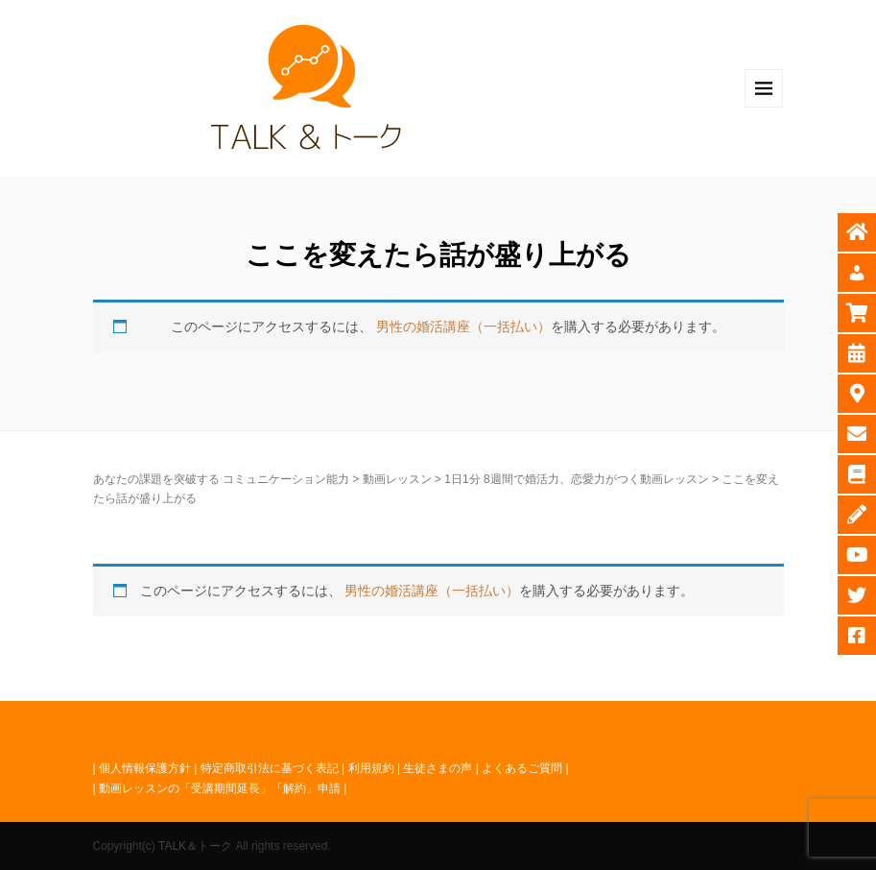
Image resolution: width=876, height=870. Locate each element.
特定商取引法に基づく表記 (270, 768)
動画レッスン (397, 479)
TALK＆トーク (195, 846)
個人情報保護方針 (145, 768)
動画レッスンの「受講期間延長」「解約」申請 (220, 788)
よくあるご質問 (522, 768)
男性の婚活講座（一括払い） (463, 326)
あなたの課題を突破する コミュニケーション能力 (221, 479)
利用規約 (371, 768)
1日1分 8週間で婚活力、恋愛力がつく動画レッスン (576, 479)
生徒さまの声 (437, 768)
